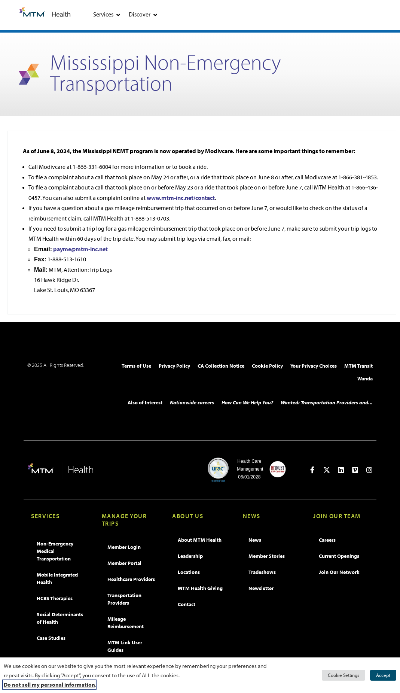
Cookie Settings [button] (343, 675)
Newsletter (261, 588)
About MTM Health (200, 540)
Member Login (124, 547)
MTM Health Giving (200, 588)
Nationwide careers (192, 402)
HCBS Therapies (55, 598)
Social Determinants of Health (60, 618)
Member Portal (124, 563)
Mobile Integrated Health (57, 578)
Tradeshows (262, 572)
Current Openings (339, 556)
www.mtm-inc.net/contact (181, 197)
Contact (186, 604)
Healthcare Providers (131, 579)
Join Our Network (339, 572)
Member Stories (266, 556)
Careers (327, 540)
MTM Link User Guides (124, 646)
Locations (189, 572)
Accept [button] (383, 675)
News (254, 540)
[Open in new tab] (312, 469)
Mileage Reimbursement (125, 623)
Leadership (190, 556)
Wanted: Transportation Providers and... (327, 402)
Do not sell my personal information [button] (49, 684)
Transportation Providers (124, 599)
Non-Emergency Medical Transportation (55, 551)
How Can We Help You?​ (247, 402)
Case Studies (51, 638)
